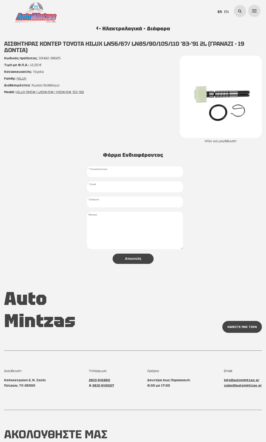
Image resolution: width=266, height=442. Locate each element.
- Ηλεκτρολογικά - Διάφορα (134, 28)
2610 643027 (103, 385)
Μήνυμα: (92, 214)
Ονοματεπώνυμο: (99, 169)
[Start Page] (36, 12)
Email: (93, 184)
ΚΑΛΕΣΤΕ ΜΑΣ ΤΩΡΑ (242, 327)
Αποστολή (133, 258)
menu (253, 10)
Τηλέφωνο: (93, 199)
